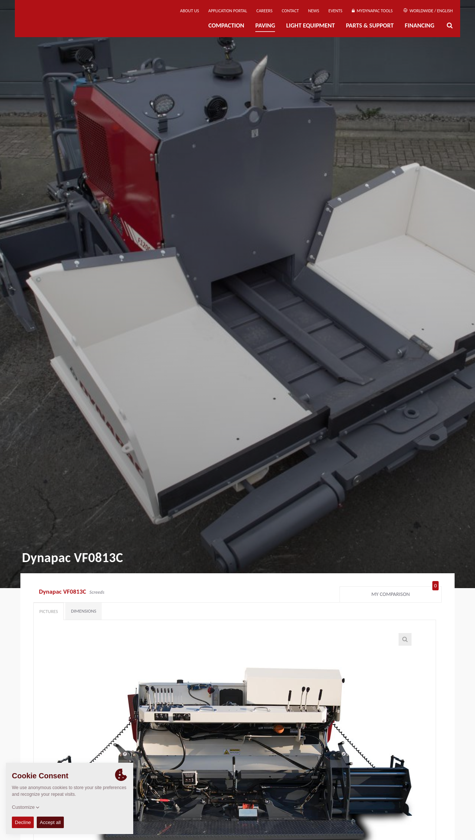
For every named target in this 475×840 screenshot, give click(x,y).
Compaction (226, 25)
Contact (290, 10)
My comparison (405, 592)
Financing (420, 25)
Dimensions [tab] (83, 611)
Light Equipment (310, 25)
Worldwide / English (428, 10)
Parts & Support (370, 25)
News (313, 10)
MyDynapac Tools (372, 10)
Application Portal (227, 10)
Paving (265, 25)
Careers (264, 10)
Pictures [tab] (48, 611)
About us (189, 10)
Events (335, 10)
